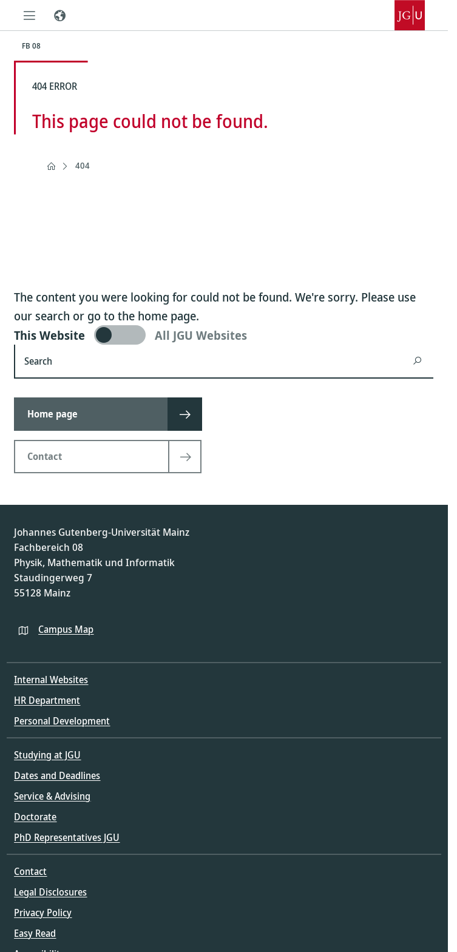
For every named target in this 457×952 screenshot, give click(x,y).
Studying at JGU (47, 754)
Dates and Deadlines (57, 775)
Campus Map (65, 629)
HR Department (47, 700)
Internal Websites (51, 679)
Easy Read (35, 933)
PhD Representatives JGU (67, 837)
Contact (30, 871)
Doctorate (35, 816)
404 (82, 165)
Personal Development (62, 721)
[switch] (223, 335)
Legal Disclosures (50, 892)
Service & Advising (52, 796)
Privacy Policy (43, 912)
